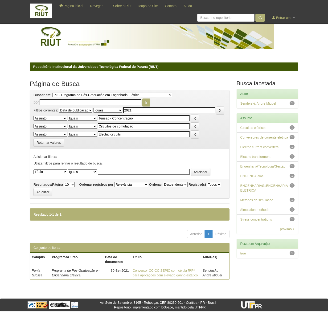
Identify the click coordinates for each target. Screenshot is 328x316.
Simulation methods (254, 210)
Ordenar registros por (96, 184)
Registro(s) (197, 184)
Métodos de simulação (256, 200)
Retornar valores (49, 142)
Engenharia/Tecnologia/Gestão (262, 166)
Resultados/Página (48, 184)
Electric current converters (259, 147)
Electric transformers (255, 157)
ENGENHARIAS (252, 176)
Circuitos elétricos (253, 128)
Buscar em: (42, 95)
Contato (170, 6)
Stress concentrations (256, 219)
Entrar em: (283, 18)
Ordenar (155, 184)
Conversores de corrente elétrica (264, 137)
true (243, 253)
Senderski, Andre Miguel (258, 103)
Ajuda (188, 6)
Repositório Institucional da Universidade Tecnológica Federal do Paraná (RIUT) (96, 67)
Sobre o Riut (122, 6)
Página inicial (71, 6)
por (36, 102)
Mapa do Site (148, 6)
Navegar (98, 6)
